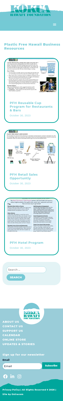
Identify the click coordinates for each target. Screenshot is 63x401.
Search (16, 277)
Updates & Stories (19, 344)
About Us (11, 321)
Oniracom (18, 394)
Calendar (11, 335)
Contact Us (13, 326)
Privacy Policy (11, 389)
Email (6, 359)
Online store (14, 339)
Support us (13, 330)
